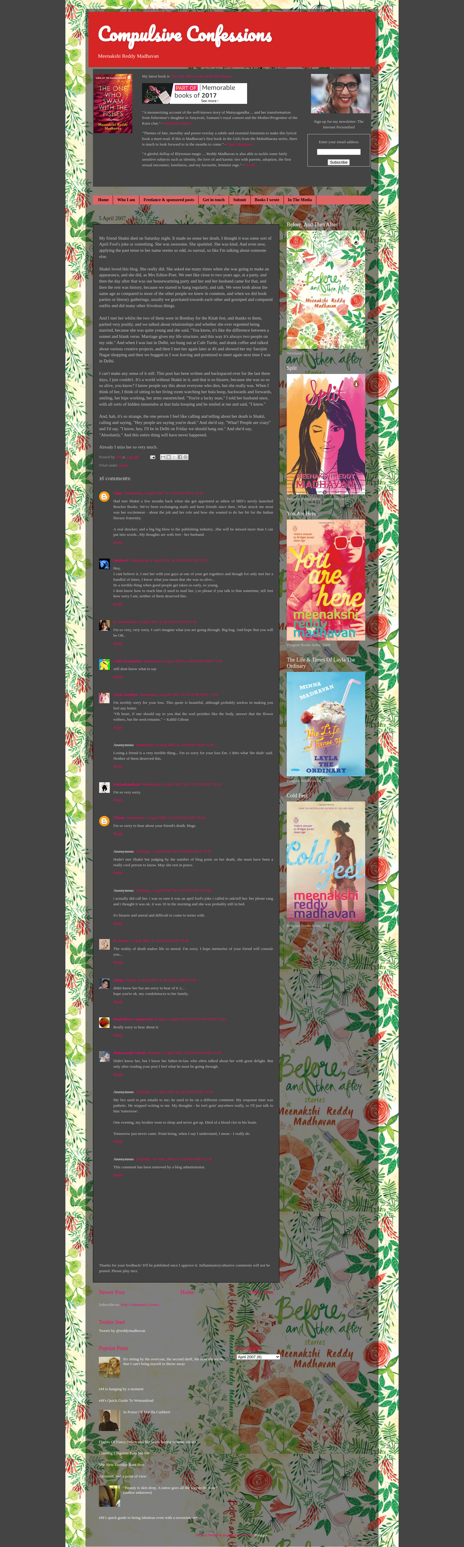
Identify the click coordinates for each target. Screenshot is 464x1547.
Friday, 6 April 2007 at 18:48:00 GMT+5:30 (160, 980)
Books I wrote (267, 200)
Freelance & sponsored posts (169, 200)
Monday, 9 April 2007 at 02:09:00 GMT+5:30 (184, 1053)
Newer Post (112, 1292)
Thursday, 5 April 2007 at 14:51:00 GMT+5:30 (173, 890)
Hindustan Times (177, 123)
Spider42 (121, 560)
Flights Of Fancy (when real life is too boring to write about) (147, 1442)
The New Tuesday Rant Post (121, 1464)
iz (114, 622)
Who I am (126, 200)
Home (103, 200)
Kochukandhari (127, 784)
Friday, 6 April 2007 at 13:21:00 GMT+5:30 (153, 940)
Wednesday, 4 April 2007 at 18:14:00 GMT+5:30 (178, 694)
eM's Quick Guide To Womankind (126, 1400)
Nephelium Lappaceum (133, 1019)
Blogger (260, 1535)
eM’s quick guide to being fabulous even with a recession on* (148, 1517)
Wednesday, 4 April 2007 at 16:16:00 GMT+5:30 (157, 622)
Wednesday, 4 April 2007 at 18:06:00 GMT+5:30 (183, 661)
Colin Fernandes (127, 661)
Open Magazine (239, 144)
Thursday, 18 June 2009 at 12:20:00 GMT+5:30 (174, 1159)
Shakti (123, 465)
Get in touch (214, 200)
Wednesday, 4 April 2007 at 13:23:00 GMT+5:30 (163, 493)
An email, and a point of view (122, 1476)
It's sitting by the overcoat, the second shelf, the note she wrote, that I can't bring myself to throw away (173, 1361)
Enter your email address (339, 142)
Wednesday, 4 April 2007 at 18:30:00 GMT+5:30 (175, 745)
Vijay (118, 493)
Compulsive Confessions (184, 33)
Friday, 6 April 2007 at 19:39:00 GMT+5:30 (190, 1019)
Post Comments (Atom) (140, 1304)
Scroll (249, 165)
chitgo (118, 980)
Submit (239, 200)
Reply (118, 542)
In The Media (300, 200)
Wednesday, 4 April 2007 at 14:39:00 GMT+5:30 (169, 560)
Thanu (119, 817)
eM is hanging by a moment (121, 1389)
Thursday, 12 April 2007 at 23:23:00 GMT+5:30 (174, 1092)
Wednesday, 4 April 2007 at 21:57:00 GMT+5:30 (181, 784)
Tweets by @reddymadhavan (122, 1330)
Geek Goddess (125, 694)
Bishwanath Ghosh (129, 1053)
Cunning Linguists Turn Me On (124, 1453)
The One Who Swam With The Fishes (201, 76)
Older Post (261, 1292)
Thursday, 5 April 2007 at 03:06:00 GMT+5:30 (173, 851)
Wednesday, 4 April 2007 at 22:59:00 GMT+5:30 (165, 817)
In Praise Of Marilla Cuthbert (146, 1412)
